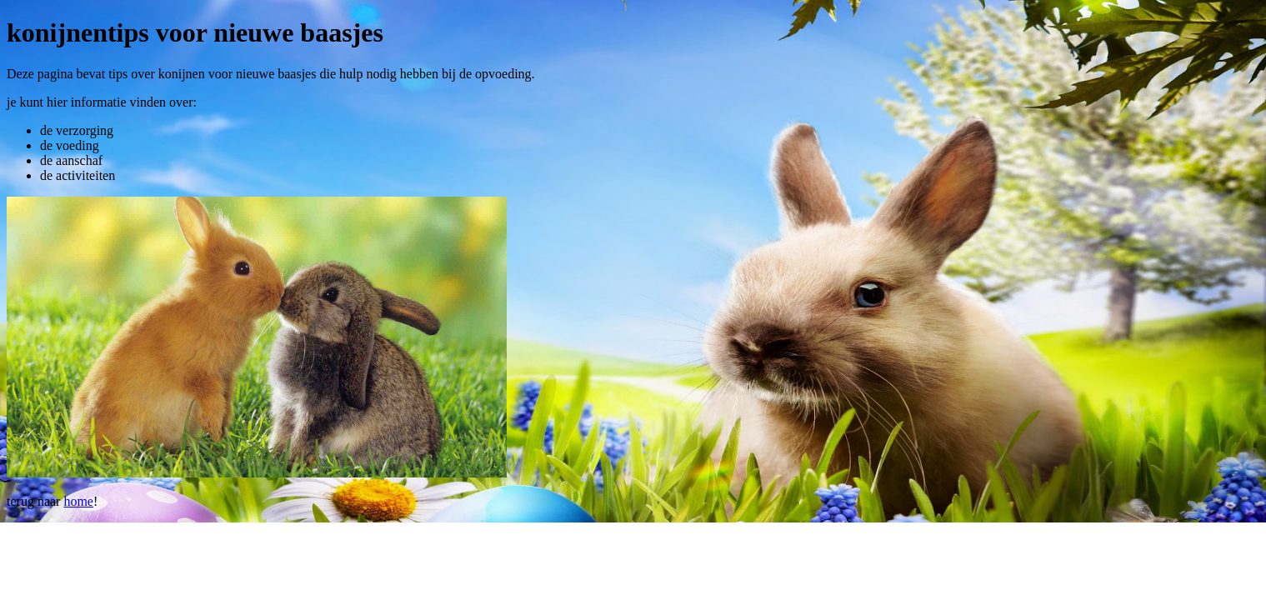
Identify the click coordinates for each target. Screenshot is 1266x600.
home (78, 501)
